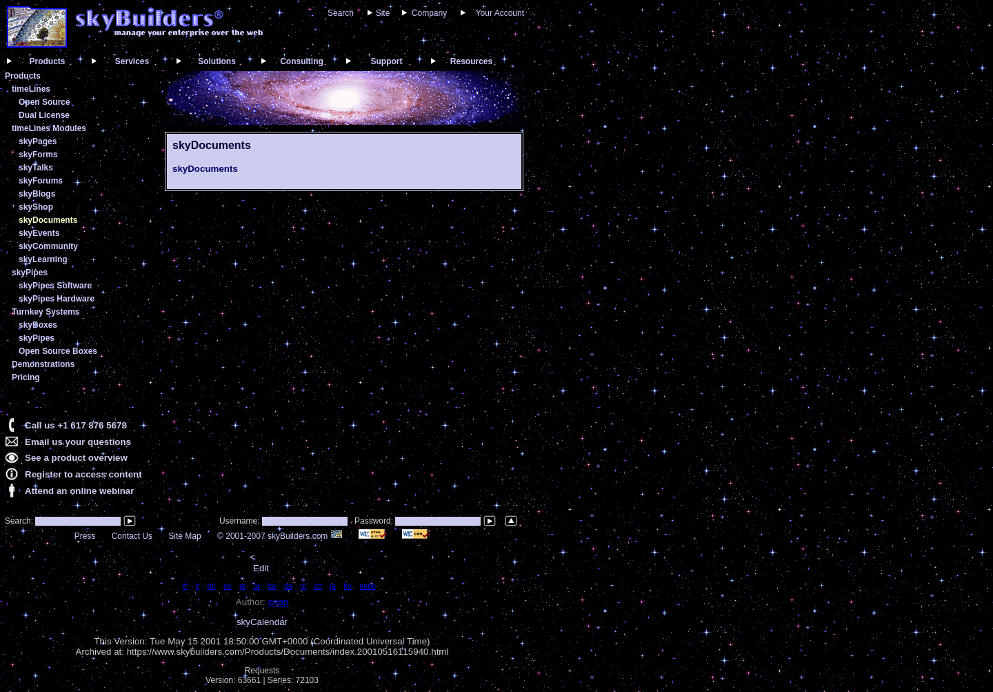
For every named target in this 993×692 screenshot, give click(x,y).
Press (85, 536)
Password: (374, 521)
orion (278, 602)
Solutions (217, 61)
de (211, 586)
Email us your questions (78, 442)
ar (256, 586)
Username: (240, 521)
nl (303, 586)
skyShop (36, 207)
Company (429, 13)
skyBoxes (38, 325)
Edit (261, 568)
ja (332, 586)
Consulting (301, 61)
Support (387, 61)
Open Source (44, 102)
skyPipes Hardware (56, 299)
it (197, 586)
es (227, 586)
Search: (17, 521)
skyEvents (39, 233)
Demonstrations (43, 364)
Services (132, 61)
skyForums (41, 181)
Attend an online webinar (79, 491)
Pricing (26, 377)
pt (242, 586)
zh (318, 586)
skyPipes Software (55, 285)
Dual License (44, 115)
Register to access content (83, 474)
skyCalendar (262, 622)
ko (347, 586)
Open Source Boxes (58, 351)
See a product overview (76, 458)
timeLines (31, 89)
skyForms (38, 154)
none (367, 586)
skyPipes (30, 272)
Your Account (500, 13)
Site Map (184, 536)
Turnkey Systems (46, 312)
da (288, 586)
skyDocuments (48, 220)
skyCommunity (48, 246)
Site (383, 13)
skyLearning (43, 259)
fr (185, 586)
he (272, 586)
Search (341, 13)
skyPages (38, 141)
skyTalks (36, 167)
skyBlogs (37, 194)
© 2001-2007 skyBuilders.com (280, 536)
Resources (471, 61)
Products (47, 61)
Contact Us (132, 536)
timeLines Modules (49, 128)
